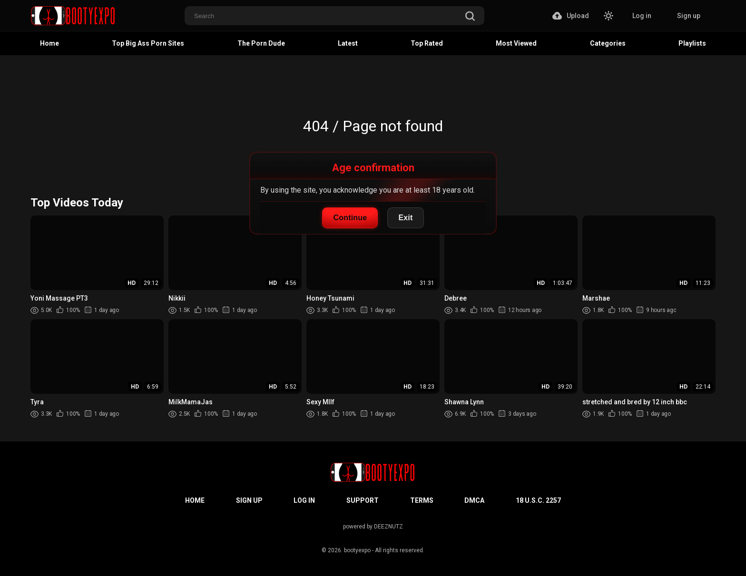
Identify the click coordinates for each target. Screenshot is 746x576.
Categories (608, 43)
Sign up (688, 16)
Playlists (692, 43)
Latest (348, 43)
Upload (570, 15)
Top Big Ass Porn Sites (148, 43)
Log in (641, 16)
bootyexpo (357, 550)
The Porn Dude (261, 43)
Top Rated (427, 43)
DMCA (474, 500)
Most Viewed (516, 43)
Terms (421, 500)
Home (49, 43)
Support (362, 500)
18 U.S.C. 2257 (538, 500)
